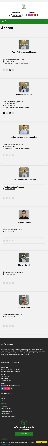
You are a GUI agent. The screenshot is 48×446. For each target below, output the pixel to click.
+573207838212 (10, 105)
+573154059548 (10, 146)
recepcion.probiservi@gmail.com (14, 59)
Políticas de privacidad (8, 416)
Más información (5, 444)
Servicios (4, 406)
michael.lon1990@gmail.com (13, 229)
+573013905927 (10, 316)
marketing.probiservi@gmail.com (14, 187)
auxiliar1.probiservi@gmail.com (14, 101)
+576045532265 (18, 14)
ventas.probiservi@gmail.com (13, 314)
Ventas (4, 401)
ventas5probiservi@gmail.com (14, 272)
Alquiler (4, 403)
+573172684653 (10, 274)
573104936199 (9, 231)
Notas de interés (7, 408)
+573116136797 (10, 61)
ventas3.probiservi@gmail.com (14, 144)
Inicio (3, 398)
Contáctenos (6, 413)
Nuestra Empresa (7, 411)
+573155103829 (16, 16)
